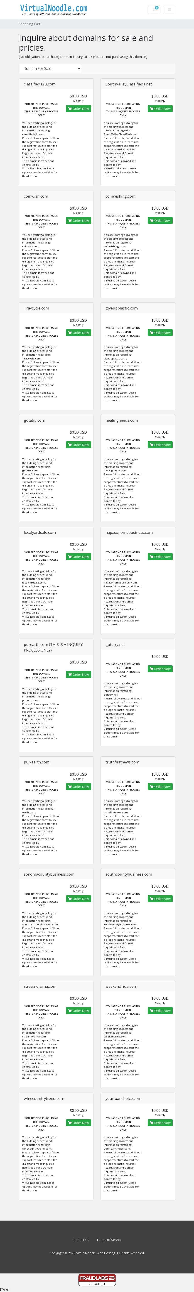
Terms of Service (109, 1240)
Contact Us (80, 1240)
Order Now (78, 108)
